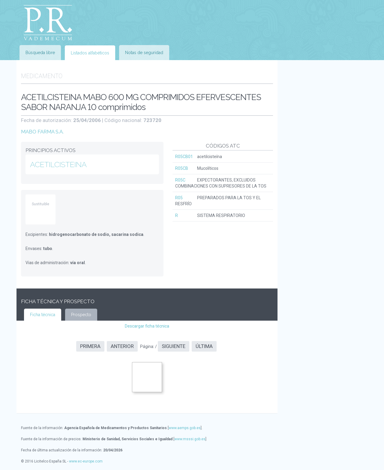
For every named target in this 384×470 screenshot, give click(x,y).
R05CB (181, 168)
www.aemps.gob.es (185, 428)
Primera (90, 346)
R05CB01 (184, 156)
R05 (179, 197)
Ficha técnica (42, 314)
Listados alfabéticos (90, 52)
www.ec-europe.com (86, 461)
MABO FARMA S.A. (42, 132)
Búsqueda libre (40, 52)
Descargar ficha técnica (147, 326)
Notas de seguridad (144, 52)
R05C (180, 180)
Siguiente (173, 346)
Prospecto (81, 314)
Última (204, 346)
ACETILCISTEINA (58, 164)
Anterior (122, 346)
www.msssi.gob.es (190, 439)
